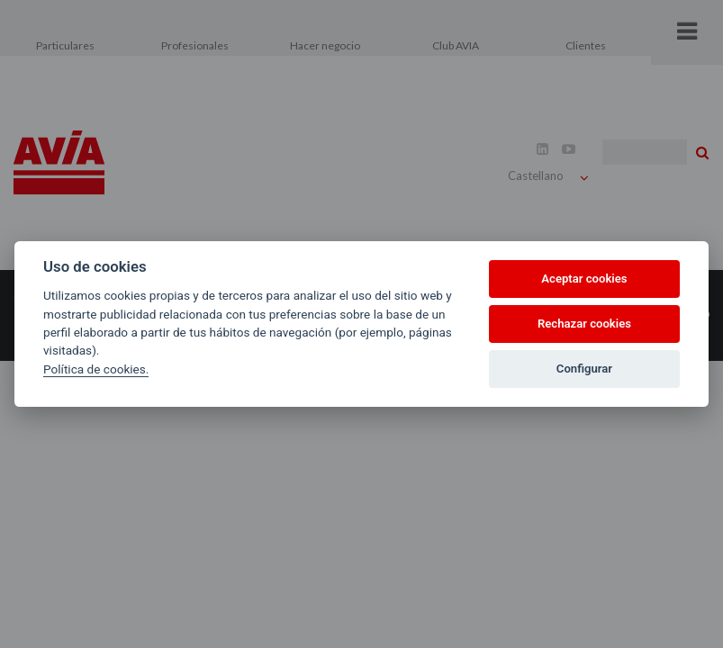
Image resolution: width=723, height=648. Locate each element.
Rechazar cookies (584, 323)
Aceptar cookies (584, 278)
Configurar (584, 368)
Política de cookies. (96, 369)
